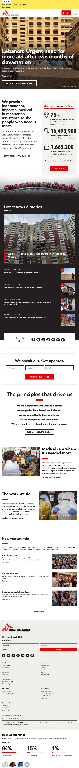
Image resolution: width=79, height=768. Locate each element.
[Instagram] (18, 655)
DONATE (66, 13)
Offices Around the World (9, 693)
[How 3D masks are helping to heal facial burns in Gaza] (39, 289)
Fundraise (43, 667)
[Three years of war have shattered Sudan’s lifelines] (39, 274)
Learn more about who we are (40, 432)
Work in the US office (46, 691)
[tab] (49, 106)
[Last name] (34, 367)
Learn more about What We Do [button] (17, 156)
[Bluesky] (8, 655)
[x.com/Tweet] (13, 655)
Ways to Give (5, 672)
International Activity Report (65, 161)
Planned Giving (6, 679)
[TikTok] (32, 655)
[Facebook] (4, 655)
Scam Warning (6, 710)
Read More (6, 76)
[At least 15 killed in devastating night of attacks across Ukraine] (39, 239)
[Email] (59, 367)
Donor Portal (5, 667)
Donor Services (6, 665)
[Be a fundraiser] (39, 561)
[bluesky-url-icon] (38, 340)
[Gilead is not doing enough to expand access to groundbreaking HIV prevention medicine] (39, 304)
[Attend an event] (39, 579)
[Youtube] (22, 655)
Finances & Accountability (9, 670)
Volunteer (43, 672)
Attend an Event (45, 670)
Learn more (7, 7)
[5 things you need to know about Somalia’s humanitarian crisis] (39, 320)
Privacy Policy (6, 707)
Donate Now (59, 168)
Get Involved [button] (39, 611)
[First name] (15, 367)
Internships (44, 698)
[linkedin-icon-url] (58, 340)
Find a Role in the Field (47, 693)
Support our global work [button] (19, 83)
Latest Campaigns (45, 665)
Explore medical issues (51, 477)
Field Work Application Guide (49, 695)
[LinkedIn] (27, 655)
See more (7, 211)
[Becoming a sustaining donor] (39, 598)
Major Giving (5, 674)
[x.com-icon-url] (43, 340)
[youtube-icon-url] (53, 340)
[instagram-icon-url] (48, 340)
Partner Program (6, 677)
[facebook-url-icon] (33, 340)
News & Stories (6, 691)
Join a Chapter (45, 674)
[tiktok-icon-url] (63, 340)
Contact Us (5, 705)
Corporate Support (7, 683)
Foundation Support (7, 681)
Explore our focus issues (12, 518)
